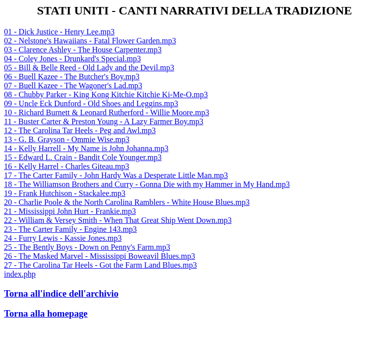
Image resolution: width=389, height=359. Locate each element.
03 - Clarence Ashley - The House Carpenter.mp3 (83, 49)
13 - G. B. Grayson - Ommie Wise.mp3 (66, 139)
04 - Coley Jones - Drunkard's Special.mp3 (72, 58)
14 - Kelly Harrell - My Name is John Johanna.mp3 (86, 148)
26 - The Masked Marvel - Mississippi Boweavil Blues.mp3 (99, 256)
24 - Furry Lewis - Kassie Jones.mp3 (63, 238)
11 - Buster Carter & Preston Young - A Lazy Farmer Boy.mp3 (103, 121)
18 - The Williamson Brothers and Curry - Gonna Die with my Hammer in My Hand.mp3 (147, 184)
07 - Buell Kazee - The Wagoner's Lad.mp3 (73, 85)
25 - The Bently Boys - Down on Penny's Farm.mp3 (87, 247)
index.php (20, 274)
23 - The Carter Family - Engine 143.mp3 (70, 229)
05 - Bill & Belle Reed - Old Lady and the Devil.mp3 (89, 67)
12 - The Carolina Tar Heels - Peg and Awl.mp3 (80, 130)
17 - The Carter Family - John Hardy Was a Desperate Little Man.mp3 (116, 175)
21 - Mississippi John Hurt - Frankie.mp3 (70, 211)
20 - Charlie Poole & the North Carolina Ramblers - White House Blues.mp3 (127, 202)
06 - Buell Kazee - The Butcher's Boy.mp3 (72, 76)
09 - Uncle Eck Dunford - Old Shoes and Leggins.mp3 (91, 103)
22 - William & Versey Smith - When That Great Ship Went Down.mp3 (118, 220)
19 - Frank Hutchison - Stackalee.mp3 (65, 193)
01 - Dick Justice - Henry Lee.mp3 (59, 31)
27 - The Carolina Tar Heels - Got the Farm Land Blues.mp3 (100, 265)
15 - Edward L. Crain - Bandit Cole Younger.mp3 (83, 157)
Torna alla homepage (46, 313)
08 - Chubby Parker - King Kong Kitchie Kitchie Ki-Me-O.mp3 (106, 94)
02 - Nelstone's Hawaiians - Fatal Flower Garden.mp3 (90, 40)
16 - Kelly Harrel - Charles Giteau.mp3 (66, 166)
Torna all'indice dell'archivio (61, 293)
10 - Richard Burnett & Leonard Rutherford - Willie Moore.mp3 (106, 112)
